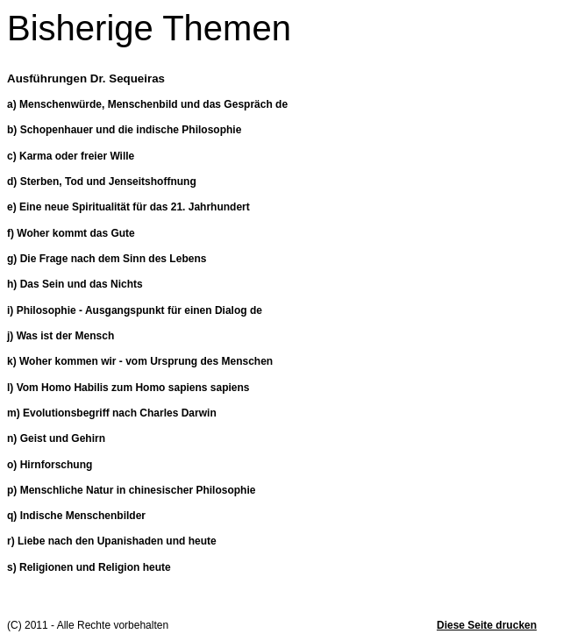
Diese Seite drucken (487, 625)
